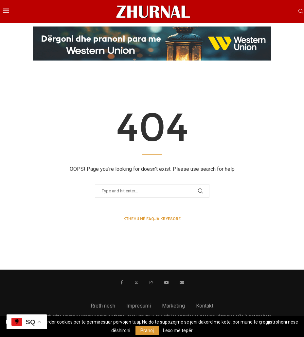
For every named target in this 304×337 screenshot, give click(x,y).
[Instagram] (151, 282)
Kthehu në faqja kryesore (152, 219)
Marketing (173, 306)
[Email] (181, 282)
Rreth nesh (103, 306)
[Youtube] (166, 282)
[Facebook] (121, 282)
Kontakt (204, 306)
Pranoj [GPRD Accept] (147, 330)
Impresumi (138, 306)
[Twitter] (136, 282)
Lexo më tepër (178, 330)
